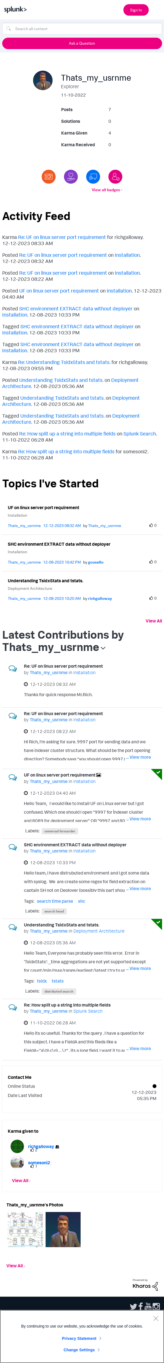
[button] (25, 1229)
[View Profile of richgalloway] (100, 598)
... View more (138, 695)
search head (54, 911)
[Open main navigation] (156, 9)
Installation (127, 255)
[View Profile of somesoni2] (39, 1162)
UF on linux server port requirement (59, 291)
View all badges (106, 189)
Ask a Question (82, 43)
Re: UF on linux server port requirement (62, 237)
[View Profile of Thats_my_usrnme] (24, 525)
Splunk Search (139, 433)
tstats (58, 981)
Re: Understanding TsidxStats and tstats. (64, 362)
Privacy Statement (79, 1338)
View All (154, 621)
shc (81, 901)
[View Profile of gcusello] (95, 562)
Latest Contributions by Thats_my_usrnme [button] (63, 640)
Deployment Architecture (30, 588)
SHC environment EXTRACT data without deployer (76, 308)
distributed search (58, 991)
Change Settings (79, 1350)
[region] (82, 1336)
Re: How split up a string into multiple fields (67, 433)
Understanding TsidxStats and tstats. (61, 380)
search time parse (55, 901)
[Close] (155, 1318)
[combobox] (82, 28)
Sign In (136, 10)
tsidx (42, 981)
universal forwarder (59, 831)
